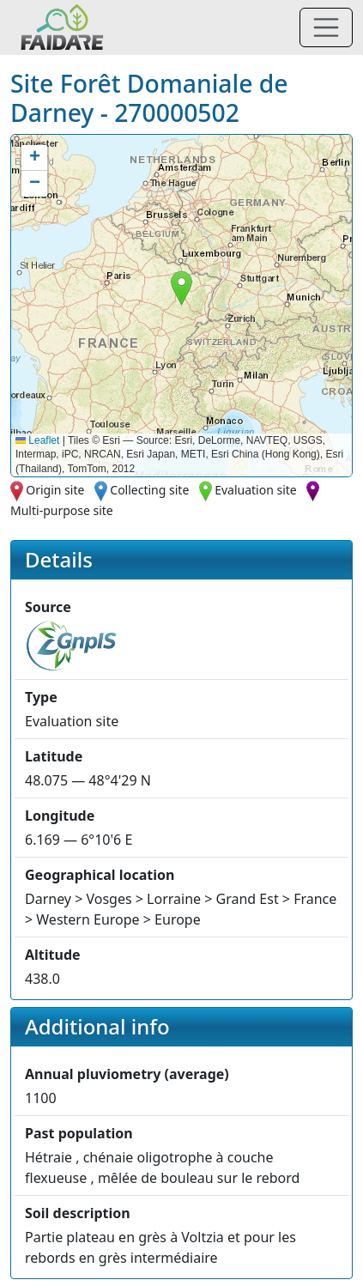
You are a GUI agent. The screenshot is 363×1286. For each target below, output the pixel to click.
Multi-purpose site (61, 510)
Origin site (55, 490)
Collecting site (149, 490)
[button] (181, 288)
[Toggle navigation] (326, 27)
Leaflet (37, 440)
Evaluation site (256, 490)
